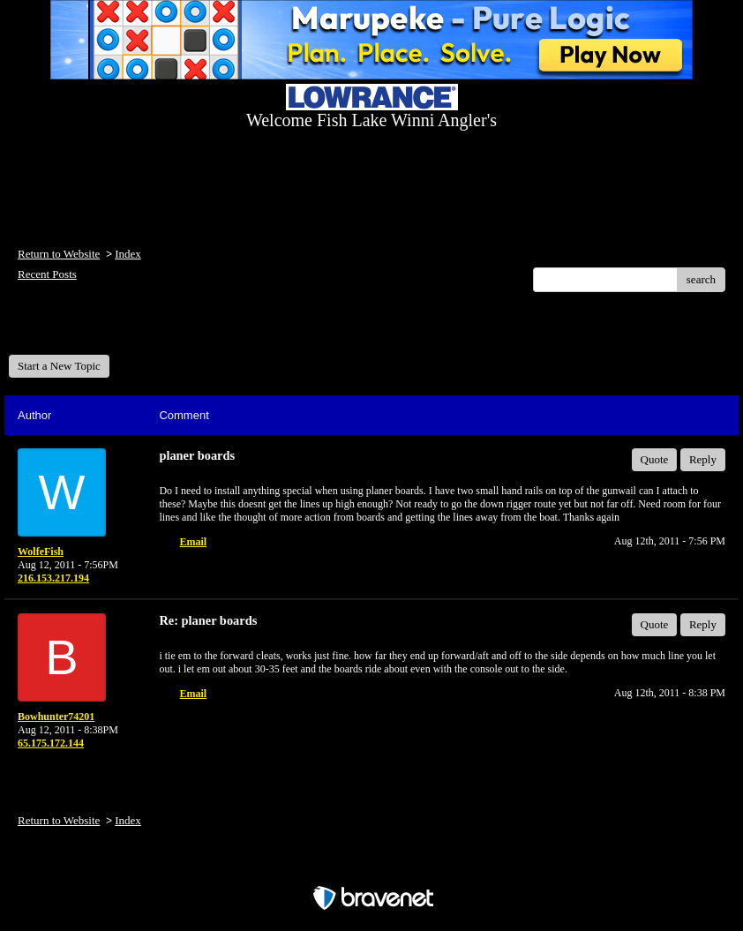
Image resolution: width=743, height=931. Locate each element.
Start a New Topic (59, 365)
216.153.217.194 (53, 578)
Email (193, 542)
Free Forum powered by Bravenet (371, 867)
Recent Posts (47, 274)
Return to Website (59, 253)
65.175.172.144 (51, 743)
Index (128, 253)
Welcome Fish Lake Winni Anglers (104, 329)
